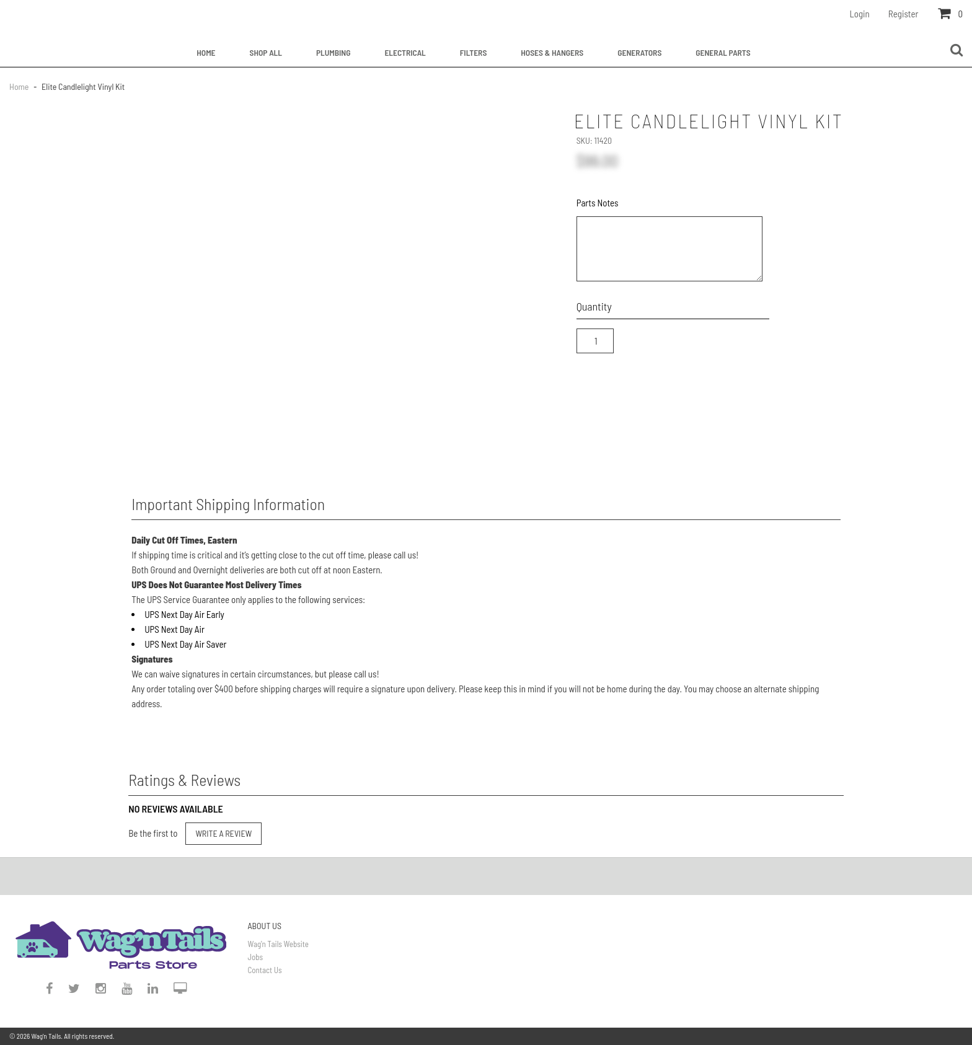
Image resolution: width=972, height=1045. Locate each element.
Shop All (266, 52)
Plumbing (333, 52)
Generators (639, 52)
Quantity (594, 306)
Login (860, 13)
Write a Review (223, 833)
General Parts (723, 52)
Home (206, 52)
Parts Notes (598, 202)
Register (903, 13)
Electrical (404, 52)
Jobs (255, 957)
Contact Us (265, 970)
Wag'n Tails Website (278, 944)
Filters (473, 52)
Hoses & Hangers (552, 52)
